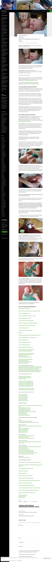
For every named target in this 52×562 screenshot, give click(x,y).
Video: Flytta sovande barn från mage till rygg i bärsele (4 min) (29, 487)
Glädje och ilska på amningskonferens (25, 361)
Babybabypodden (4, 121)
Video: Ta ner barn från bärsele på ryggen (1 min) (27, 492)
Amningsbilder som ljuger (23, 355)
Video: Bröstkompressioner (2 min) (25, 342)
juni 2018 (3, 173)
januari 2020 (3, 153)
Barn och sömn (4, 125)
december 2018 (4, 166)
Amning (20, 35)
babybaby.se (4, 11)
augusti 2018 (3, 171)
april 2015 (3, 212)
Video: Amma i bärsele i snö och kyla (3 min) (26, 453)
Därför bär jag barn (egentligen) (24, 415)
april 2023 (3, 137)
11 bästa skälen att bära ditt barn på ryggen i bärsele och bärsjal (30, 462)
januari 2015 (3, 216)
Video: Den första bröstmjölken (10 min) (26, 330)
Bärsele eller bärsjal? (22, 496)
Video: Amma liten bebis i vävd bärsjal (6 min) (26, 438)
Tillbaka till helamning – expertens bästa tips (26, 349)
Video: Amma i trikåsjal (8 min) (24, 428)
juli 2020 (3, 148)
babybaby (3, 97)
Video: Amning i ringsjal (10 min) (24, 457)
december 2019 (4, 154)
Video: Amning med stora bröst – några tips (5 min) (27, 337)
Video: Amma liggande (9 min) (24, 327)
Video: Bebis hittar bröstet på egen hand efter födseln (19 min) (29, 310)
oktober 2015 (3, 205)
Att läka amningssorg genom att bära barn (26, 468)
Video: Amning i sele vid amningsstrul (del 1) (26, 450)
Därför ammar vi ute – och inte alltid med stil (26, 353)
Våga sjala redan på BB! (23, 473)
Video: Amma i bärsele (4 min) (24, 448)
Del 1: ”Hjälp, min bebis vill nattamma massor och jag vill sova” (5, 54)
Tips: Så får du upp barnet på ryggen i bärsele (4, 61)
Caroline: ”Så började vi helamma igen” (25, 350)
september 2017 (4, 184)
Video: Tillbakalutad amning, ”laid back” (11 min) (27, 315)
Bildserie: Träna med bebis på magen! (25, 482)
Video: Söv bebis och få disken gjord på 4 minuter (27, 411)
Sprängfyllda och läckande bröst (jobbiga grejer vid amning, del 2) (30, 367)
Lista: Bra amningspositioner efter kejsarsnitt (4, 58)
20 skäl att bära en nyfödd (23, 470)
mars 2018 (3, 177)
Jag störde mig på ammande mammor (25, 356)
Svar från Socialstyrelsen (23, 413)
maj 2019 (3, 160)
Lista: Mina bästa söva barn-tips (24, 410)
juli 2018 (3, 172)
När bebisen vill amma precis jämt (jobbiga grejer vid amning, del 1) (30, 366)
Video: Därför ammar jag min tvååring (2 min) (26, 389)
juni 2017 (3, 188)
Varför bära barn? (22, 497)
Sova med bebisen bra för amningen (25, 408)
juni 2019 (3, 159)
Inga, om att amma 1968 (23, 399)
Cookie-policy (20, 560)
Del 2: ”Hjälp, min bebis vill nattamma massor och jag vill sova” (5, 50)
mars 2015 (3, 213)
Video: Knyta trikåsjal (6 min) (24, 429)
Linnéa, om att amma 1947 (23, 395)
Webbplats (21, 546)
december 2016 (4, 195)
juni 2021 (3, 142)
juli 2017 (3, 187)
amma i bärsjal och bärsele (29, 505)
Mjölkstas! (20, 332)
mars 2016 (3, 199)
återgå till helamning (29, 80)
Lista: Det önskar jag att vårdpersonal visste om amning (5, 65)
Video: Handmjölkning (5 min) (24, 339)
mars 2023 (3, 138)
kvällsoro (37, 506)
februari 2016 (3, 200)
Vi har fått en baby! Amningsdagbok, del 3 (26, 383)
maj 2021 (3, 143)
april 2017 (3, 190)
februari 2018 (3, 178)
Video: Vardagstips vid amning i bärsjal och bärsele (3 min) (29, 422)
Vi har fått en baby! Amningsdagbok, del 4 (26, 384)
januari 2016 (3, 201)
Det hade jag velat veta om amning (24, 376)
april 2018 (3, 176)
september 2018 (4, 170)
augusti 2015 (3, 207)
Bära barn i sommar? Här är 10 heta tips (25, 475)
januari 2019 (3, 165)
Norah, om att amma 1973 (23, 396)
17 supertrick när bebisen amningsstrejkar (26, 320)
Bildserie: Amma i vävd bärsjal (24, 436)
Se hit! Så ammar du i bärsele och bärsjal (25, 421)
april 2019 (3, 161)
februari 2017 (3, 193)
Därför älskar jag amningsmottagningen (25, 359)
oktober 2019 (3, 156)
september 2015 (4, 206)
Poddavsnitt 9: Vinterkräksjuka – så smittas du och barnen (5, 29)
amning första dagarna (23, 506)
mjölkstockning (32, 170)
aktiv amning (21, 505)
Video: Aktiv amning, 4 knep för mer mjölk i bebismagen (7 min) (30, 335)
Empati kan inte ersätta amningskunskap (26, 354)
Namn (20, 537)
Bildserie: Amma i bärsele (23, 447)
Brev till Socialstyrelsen (23, 412)
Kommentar (21, 524)
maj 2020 (3, 149)
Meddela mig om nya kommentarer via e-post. (27, 554)
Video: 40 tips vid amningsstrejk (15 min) (4, 89)
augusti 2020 (3, 147)
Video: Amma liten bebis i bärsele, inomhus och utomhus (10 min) (30, 446)
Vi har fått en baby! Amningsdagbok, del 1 (26, 381)
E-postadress (21, 542)
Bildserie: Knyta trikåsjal (23, 430)
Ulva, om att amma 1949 (23, 394)
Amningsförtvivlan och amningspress (25, 377)
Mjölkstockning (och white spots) (24, 308)
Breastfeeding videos (4, 127)
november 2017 (4, 182)
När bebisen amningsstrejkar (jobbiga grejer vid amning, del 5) (29, 371)
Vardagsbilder (3, 130)
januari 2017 (3, 194)
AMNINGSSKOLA (4, 119)
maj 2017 (3, 189)
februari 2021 (3, 144)
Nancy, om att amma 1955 (23, 398)
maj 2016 (3, 196)
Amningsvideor (24, 35)
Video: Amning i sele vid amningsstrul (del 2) (26, 451)
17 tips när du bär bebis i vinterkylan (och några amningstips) (29, 480)
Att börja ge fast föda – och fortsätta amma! (4, 107)
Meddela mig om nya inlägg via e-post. (26, 556)
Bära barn (3, 124)
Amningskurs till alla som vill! (24, 362)
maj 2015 (3, 211)
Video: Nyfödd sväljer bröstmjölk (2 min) (26, 347)
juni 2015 (3, 210)
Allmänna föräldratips (4, 113)
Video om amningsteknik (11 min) (24, 313)
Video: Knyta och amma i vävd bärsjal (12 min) (27, 435)
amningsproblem (31, 506)
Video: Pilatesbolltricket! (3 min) (24, 407)
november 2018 (4, 167)
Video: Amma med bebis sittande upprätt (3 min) (4, 46)
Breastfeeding (3, 126)
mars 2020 (3, 150)
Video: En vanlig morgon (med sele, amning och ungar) (28, 452)
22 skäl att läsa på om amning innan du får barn (27, 325)
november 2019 (4, 155)
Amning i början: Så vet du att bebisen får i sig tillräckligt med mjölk (5, 77)
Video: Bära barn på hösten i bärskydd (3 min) (26, 485)
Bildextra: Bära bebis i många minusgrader (26, 478)
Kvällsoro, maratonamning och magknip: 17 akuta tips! (28, 322)
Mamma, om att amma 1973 (23, 400)
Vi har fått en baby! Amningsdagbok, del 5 (26, 385)
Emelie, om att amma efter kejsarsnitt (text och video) (4, 39)
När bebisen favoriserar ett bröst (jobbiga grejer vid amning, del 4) (30, 370)
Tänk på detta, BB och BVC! (23, 360)
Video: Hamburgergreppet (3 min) (24, 344)
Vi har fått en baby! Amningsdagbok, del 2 (26, 382)
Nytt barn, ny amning (22, 378)
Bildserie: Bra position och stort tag (25, 318)
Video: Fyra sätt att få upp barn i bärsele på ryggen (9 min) (29, 490)
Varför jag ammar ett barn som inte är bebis (26, 388)
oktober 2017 (3, 183)
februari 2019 (3, 164)
